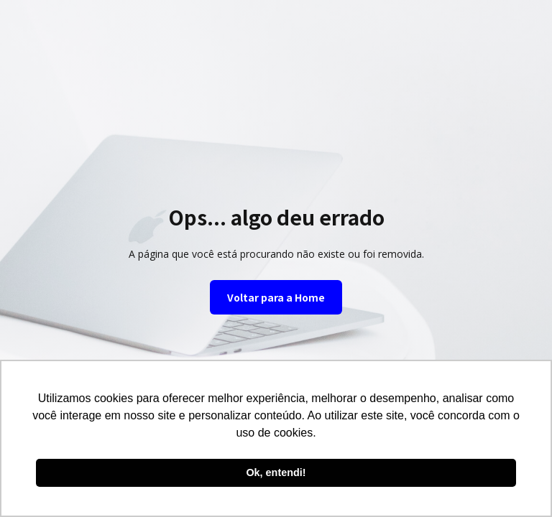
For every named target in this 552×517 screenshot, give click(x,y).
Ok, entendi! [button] (275, 472)
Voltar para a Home (276, 297)
